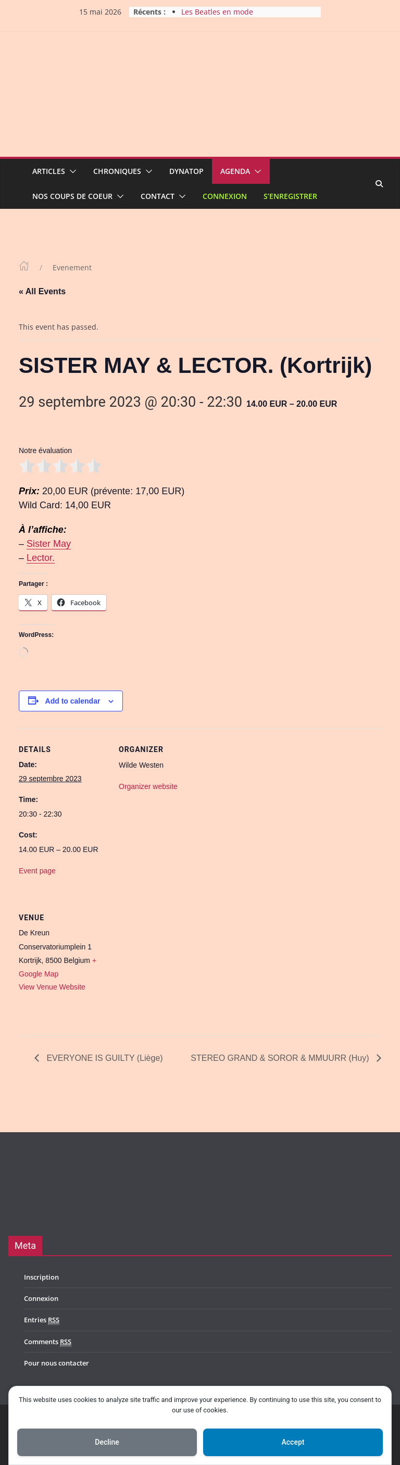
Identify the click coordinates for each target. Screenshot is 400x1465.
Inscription (41, 1277)
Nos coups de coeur (72, 196)
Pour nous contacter (56, 1363)
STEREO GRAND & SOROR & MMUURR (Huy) (281, 1058)
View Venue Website (52, 987)
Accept (293, 1442)
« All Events (42, 291)
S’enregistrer (290, 196)
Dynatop (186, 171)
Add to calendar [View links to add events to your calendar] (73, 701)
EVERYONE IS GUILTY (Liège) (103, 1058)
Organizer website (148, 786)
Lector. (41, 558)
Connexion (225, 196)
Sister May (49, 544)
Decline (107, 1442)
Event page (37, 871)
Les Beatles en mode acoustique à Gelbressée (224, 17)
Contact (157, 196)
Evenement (72, 267)
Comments (47, 1342)
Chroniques (117, 171)
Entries (41, 1320)
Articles (48, 171)
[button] (71, 171)
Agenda (235, 171)
